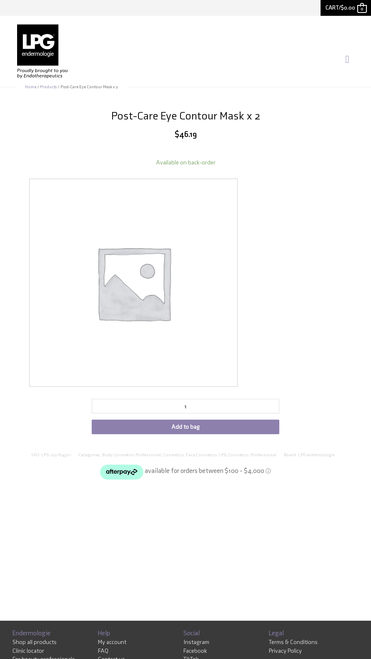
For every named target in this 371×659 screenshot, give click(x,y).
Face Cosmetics (201, 456)
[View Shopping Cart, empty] (346, 7)
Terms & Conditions (293, 643)
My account (112, 643)
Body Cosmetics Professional (131, 456)
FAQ (103, 652)
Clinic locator (28, 652)
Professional (263, 456)
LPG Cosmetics (234, 456)
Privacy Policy (285, 652)
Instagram (196, 643)
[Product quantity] (185, 407)
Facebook (195, 652)
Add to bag (185, 428)
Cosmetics (173, 456)
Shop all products (35, 643)
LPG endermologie (316, 456)
